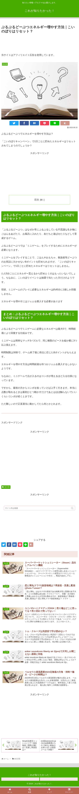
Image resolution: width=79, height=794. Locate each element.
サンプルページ (58, 780)
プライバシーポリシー (20, 780)
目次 (36, 199)
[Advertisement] (39, 42)
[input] (39, 510)
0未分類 (7, 487)
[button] (72, 510)
